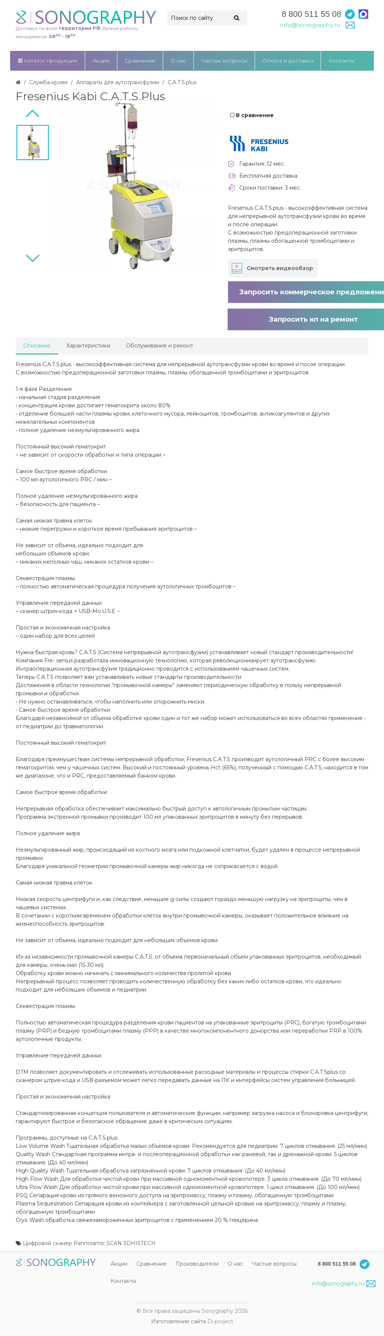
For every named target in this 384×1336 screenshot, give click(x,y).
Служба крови (48, 82)
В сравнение (252, 115)
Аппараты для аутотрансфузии (117, 82)
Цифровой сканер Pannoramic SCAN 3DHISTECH (89, 1243)
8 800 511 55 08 (311, 14)
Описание (37, 345)
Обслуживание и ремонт (159, 345)
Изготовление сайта (178, 1321)
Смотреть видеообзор (280, 268)
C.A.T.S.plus (182, 82)
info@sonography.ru (343, 1283)
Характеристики (88, 345)
